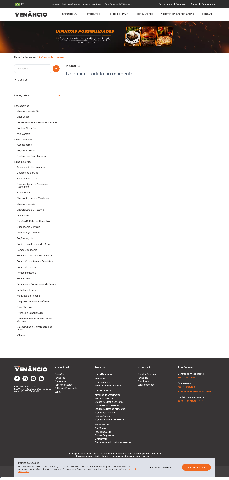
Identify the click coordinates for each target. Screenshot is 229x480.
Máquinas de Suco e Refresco (33, 301)
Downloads (182, 4)
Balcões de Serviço (27, 173)
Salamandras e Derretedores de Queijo (34, 328)
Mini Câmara (23, 134)
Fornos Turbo (24, 278)
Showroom (60, 381)
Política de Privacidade (66, 388)
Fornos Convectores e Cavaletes (35, 261)
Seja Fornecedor (146, 384)
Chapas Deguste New (29, 111)
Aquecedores (24, 144)
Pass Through (24, 307)
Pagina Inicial (166, 4)
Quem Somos (61, 374)
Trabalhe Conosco (147, 374)
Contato (208, 14)
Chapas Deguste (26, 204)
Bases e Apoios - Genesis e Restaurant (32, 185)
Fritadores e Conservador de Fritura (36, 284)
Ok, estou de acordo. (196, 467)
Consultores (144, 14)
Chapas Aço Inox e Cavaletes (33, 198)
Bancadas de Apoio (27, 178)
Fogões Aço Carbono (28, 232)
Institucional (69, 14)
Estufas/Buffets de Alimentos (33, 221)
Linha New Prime (26, 290)
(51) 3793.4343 (186, 387)
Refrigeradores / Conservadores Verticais (34, 319)
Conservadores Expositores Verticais (37, 122)
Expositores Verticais (28, 227)
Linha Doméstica (23, 139)
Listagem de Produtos (52, 56)
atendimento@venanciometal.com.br (195, 392)
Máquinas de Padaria (28, 295)
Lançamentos (21, 106)
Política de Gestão (64, 384)
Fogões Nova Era (26, 128)
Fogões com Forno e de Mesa (33, 244)
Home (17, 56)
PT (19, 4)
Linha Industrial (22, 162)
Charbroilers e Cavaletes (30, 209)
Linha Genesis (30, 56)
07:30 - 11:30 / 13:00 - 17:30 (190, 401)
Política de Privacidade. (161, 467)
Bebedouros (24, 192)
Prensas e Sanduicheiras (30, 313)
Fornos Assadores (27, 250)
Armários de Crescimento (31, 167)
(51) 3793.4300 (186, 378)
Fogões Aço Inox (26, 238)
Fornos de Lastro (26, 267)
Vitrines (21, 335)
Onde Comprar (119, 14)
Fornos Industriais (26, 273)
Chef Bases (23, 116)
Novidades (60, 377)
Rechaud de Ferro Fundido (31, 156)
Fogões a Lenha (26, 150)
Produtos (94, 14)
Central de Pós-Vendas (203, 4)
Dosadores (23, 215)
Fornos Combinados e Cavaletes (34, 255)
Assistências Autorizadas (177, 14)
